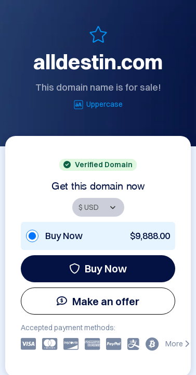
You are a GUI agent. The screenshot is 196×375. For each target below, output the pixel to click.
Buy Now (98, 268)
